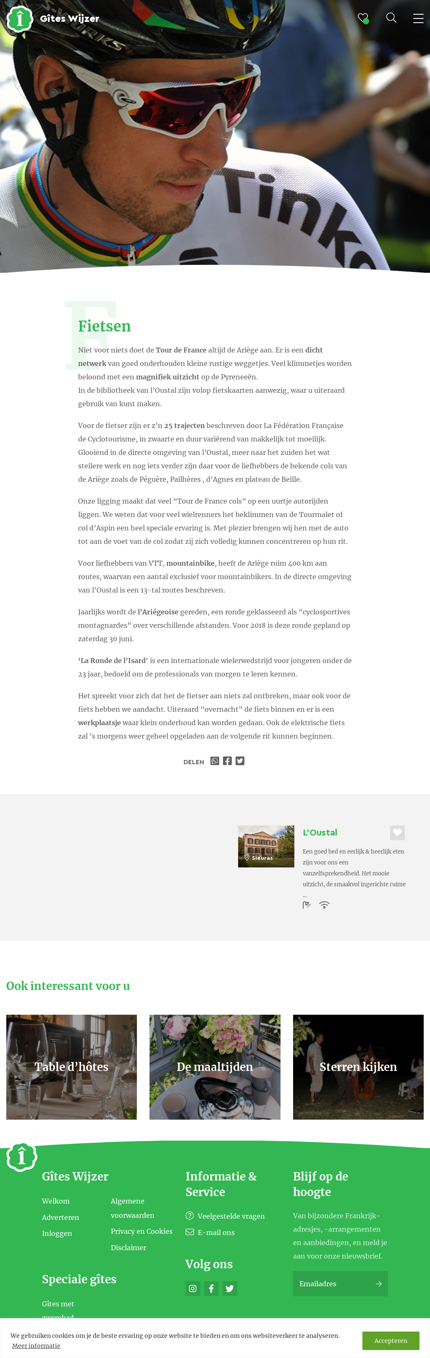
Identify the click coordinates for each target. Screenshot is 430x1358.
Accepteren (391, 1341)
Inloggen (57, 1233)
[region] (215, 1338)
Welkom (56, 1201)
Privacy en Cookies (142, 1231)
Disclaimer (128, 1247)
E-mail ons (210, 1232)
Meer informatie (36, 1346)
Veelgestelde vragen (225, 1216)
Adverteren (60, 1217)
